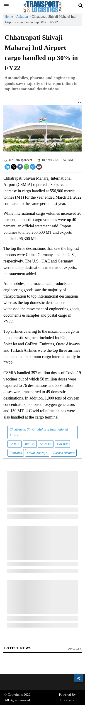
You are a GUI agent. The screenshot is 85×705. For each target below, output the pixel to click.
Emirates (16, 453)
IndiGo (30, 444)
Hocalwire (67, 700)
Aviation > (24, 16)
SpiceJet (45, 444)
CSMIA (14, 444)
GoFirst (62, 444)
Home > (10, 16)
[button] (42, 102)
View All (75, 649)
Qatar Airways (37, 453)
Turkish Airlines (64, 453)
